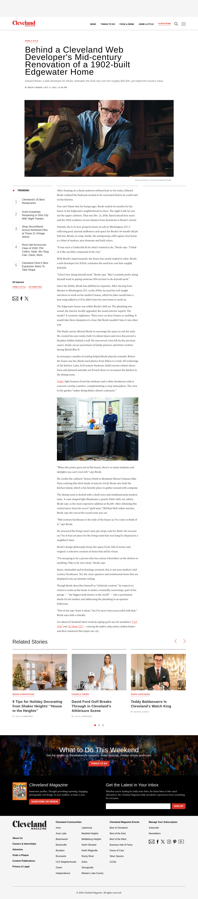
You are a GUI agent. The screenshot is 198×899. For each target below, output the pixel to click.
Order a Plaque (21, 855)
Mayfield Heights (90, 833)
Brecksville (61, 845)
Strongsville (87, 867)
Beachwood (62, 839)
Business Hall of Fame (121, 845)
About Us (18, 838)
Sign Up (178, 806)
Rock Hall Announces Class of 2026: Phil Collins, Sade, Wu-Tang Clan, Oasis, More (35, 249)
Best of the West (118, 839)
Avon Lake (61, 833)
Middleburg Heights (91, 839)
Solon (84, 862)
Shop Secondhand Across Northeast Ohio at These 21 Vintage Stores (35, 231)
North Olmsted (89, 845)
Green (59, 867)
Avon (58, 828)
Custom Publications (24, 861)
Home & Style (146, 24)
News (93, 24)
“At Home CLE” (76, 626)
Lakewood (87, 828)
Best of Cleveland (118, 828)
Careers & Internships (24, 844)
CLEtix (113, 862)
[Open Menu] (183, 24)
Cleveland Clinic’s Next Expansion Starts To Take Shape (35, 266)
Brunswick (61, 856)
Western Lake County (92, 873)
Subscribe (164, 23)
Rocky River (88, 856)
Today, (60, 381)
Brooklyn (60, 850)
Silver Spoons (117, 856)
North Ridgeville (90, 850)
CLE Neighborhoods (66, 862)
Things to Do (108, 24)
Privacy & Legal (21, 866)
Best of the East (118, 833)
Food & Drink (127, 24)
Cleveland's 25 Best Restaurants (33, 201)
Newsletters (155, 833)
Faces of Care (117, 850)
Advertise (18, 849)
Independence (63, 873)
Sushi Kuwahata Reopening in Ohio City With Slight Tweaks (35, 215)
